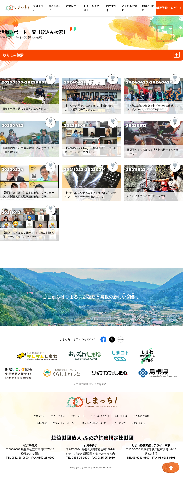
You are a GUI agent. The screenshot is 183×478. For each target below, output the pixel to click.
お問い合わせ (138, 423)
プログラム (39, 416)
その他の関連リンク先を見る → (91, 384)
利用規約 (42, 423)
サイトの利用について (94, 423)
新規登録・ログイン (169, 8)
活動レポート (78, 416)
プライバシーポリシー (64, 423)
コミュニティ (58, 416)
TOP (2, 37)
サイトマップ (118, 423)
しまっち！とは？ (100, 416)
